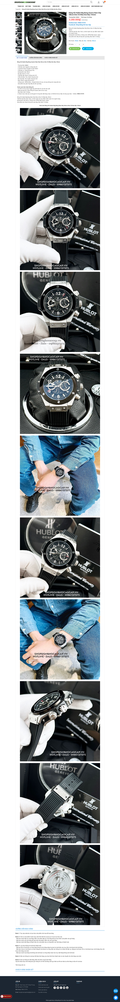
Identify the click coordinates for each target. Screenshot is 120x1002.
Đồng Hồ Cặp (66, 6)
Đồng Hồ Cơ (75, 6)
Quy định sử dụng (42, 992)
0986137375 (24, 989)
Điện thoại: (18, 989)
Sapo (73, 1000)
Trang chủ (21, 6)
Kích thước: (72, 40)
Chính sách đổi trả (42, 989)
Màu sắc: (81, 40)
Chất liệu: (89, 40)
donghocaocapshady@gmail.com (27, 992)
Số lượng (71, 44)
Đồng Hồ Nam (47, 6)
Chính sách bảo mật (43, 985)
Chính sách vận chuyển (43, 987)
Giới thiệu (28, 6)
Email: (16, 992)
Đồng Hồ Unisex (85, 6)
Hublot (26, 65)
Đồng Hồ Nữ (56, 6)
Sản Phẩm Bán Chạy (97, 6)
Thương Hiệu (37, 6)
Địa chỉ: (17, 985)
